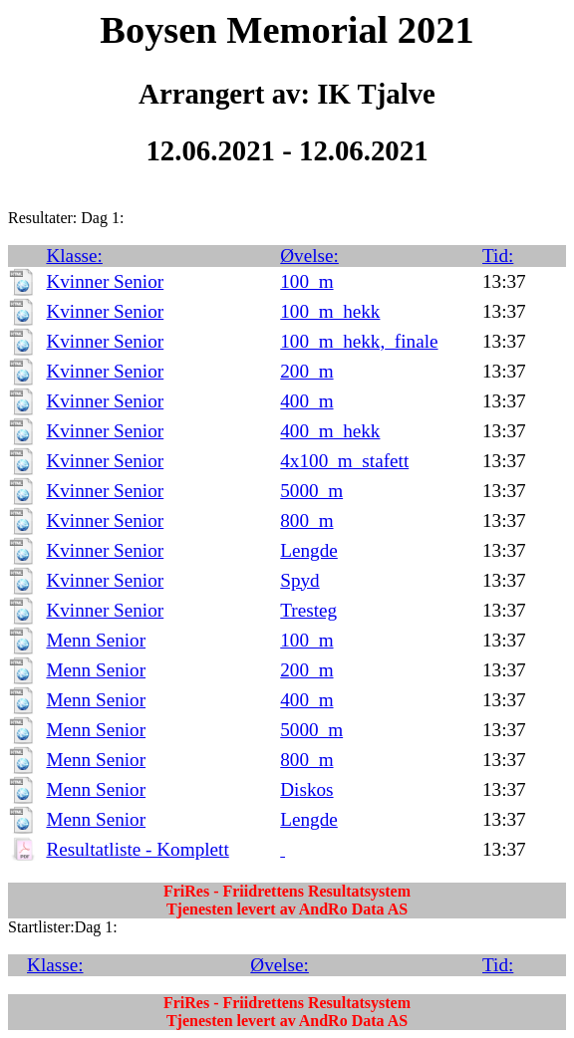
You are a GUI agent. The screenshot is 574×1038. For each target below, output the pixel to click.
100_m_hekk (330, 311)
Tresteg (308, 610)
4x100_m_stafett (344, 460)
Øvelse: (309, 255)
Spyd (299, 580)
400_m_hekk (330, 430)
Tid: (497, 255)
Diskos (306, 789)
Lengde (309, 550)
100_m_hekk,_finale (358, 341)
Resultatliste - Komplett (137, 849)
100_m (306, 281)
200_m (306, 371)
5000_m (311, 490)
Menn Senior (95, 640)
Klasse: (74, 255)
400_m (306, 400)
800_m (306, 520)
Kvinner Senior (104, 281)
